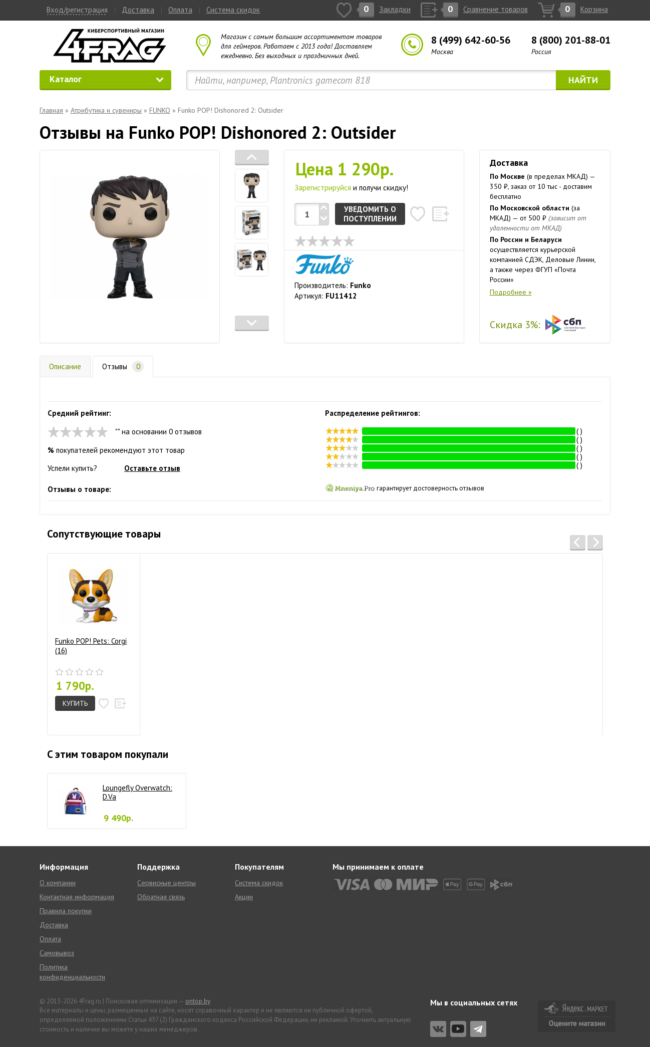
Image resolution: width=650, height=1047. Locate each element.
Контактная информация (77, 896)
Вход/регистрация (77, 10)
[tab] (252, 185)
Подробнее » (511, 292)
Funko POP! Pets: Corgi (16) (92, 608)
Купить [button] (75, 703)
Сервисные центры (166, 882)
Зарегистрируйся (322, 187)
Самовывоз (57, 952)
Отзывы (123, 366)
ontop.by (197, 1001)
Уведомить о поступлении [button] (370, 213)
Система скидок (233, 10)
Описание (65, 366)
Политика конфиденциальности (72, 971)
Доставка (138, 10)
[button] (252, 157)
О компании (58, 882)
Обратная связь (161, 896)
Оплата (180, 10)
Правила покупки (66, 910)
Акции (244, 896)
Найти (583, 80)
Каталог (107, 79)
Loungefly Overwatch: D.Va (137, 792)
